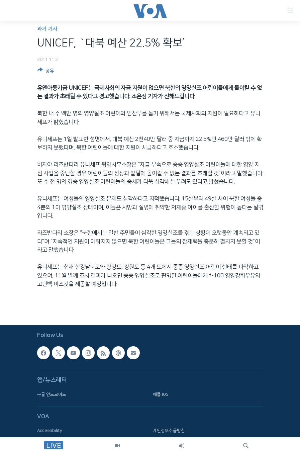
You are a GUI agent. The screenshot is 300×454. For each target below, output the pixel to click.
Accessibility (49, 431)
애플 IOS (161, 394)
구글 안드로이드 (51, 394)
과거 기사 (47, 29)
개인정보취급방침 (169, 431)
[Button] (45, 72)
